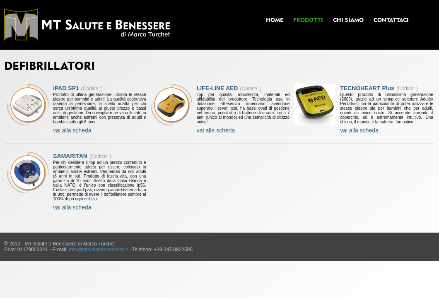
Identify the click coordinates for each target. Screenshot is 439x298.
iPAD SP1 (66, 88)
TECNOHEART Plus (367, 88)
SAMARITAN (70, 156)
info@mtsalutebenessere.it (98, 249)
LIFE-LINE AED (217, 88)
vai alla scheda (72, 130)
